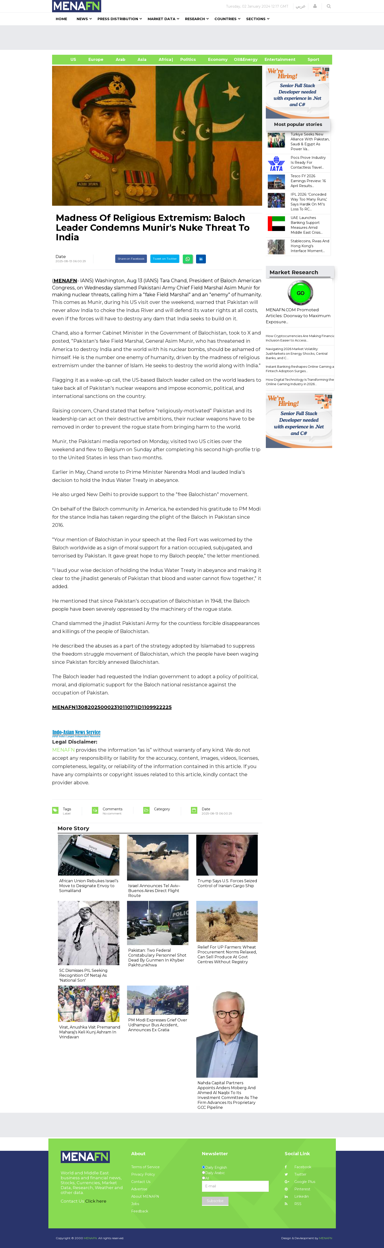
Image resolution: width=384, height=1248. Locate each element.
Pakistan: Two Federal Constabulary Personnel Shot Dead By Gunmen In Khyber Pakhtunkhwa (157, 957)
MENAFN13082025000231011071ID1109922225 (112, 707)
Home (61, 19)
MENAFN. (91, 1238)
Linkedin (297, 1196)
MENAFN (65, 281)
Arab (120, 59)
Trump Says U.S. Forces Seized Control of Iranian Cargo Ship (227, 883)
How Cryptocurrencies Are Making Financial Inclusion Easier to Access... (301, 338)
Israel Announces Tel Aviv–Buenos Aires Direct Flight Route (154, 890)
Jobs (135, 1204)
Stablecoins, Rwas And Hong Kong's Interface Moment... (310, 246)
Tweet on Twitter (165, 258)
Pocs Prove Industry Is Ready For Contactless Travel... (308, 162)
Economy (218, 59)
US (67, 59)
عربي (301, 6)
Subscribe (215, 1201)
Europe (96, 59)
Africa (164, 59)
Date (61, 256)
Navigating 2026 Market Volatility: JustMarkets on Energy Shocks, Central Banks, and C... (296, 353)
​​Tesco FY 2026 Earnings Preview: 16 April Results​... (308, 181)
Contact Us (140, 1182)
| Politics (187, 59)
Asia (142, 59)
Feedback (139, 1211)
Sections (256, 19)
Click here (95, 1201)
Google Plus (300, 1182)
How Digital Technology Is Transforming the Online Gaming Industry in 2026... (300, 382)
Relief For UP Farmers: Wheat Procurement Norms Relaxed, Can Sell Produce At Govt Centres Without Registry (227, 954)
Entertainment (272, 59)
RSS (293, 1204)
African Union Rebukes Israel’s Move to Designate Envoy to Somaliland (88, 886)
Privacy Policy (143, 1174)
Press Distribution (118, 19)
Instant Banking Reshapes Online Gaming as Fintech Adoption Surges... (301, 369)
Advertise (139, 1189)
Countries (225, 19)
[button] (315, 6)
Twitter (295, 1174)
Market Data (161, 19)
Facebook (298, 1167)
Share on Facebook (131, 258)
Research (195, 19)
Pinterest (297, 1189)
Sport (310, 59)
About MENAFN (145, 1196)
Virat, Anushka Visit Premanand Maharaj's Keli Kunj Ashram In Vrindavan (89, 1032)
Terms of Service (145, 1167)
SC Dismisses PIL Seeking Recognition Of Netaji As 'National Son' (83, 975)
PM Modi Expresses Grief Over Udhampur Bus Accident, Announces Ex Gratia (157, 1025)
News (82, 19)
